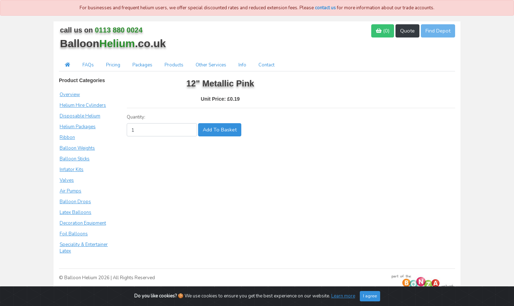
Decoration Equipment (83, 223)
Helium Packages (78, 127)
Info (242, 65)
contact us (325, 8)
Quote (407, 30)
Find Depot (437, 30)
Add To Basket (220, 129)
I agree (370, 296)
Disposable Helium (80, 116)
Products (174, 65)
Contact (266, 65)
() (382, 30)
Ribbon (67, 137)
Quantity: (136, 117)
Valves (67, 180)
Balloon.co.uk (113, 43)
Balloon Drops (75, 202)
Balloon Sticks (75, 159)
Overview (70, 94)
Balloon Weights (77, 148)
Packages (142, 65)
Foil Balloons (74, 234)
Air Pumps (70, 191)
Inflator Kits (72, 169)
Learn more (343, 296)
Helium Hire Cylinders (83, 105)
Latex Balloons (75, 212)
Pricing (113, 65)
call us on (101, 30)
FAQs (88, 65)
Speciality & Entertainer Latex (84, 247)
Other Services (211, 65)
